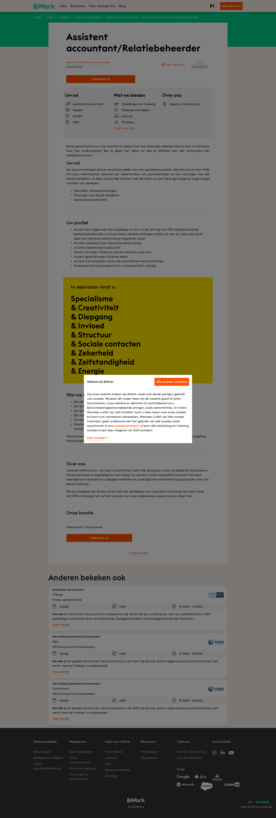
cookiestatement (126, 425)
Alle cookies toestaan (171, 381)
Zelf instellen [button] (98, 437)
